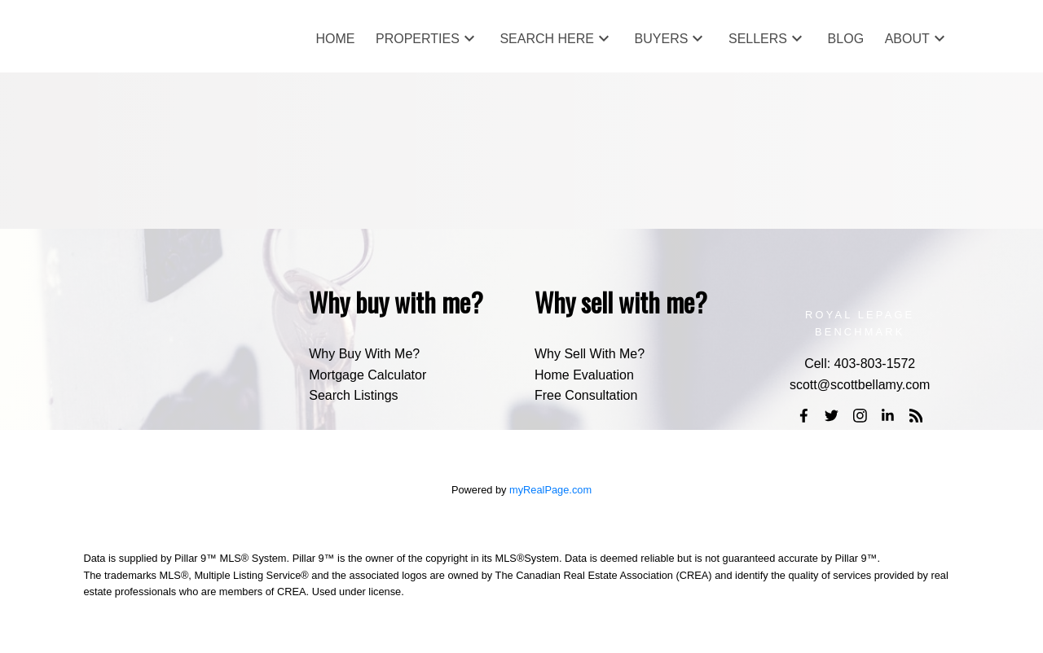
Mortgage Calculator (367, 375)
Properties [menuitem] (418, 39)
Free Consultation (586, 395)
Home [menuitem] (334, 39)
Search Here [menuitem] (546, 39)
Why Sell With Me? (590, 354)
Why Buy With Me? (364, 354)
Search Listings (353, 395)
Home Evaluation (584, 375)
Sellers (757, 39)
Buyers (662, 39)
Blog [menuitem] (846, 39)
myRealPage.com (550, 490)
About (907, 39)
